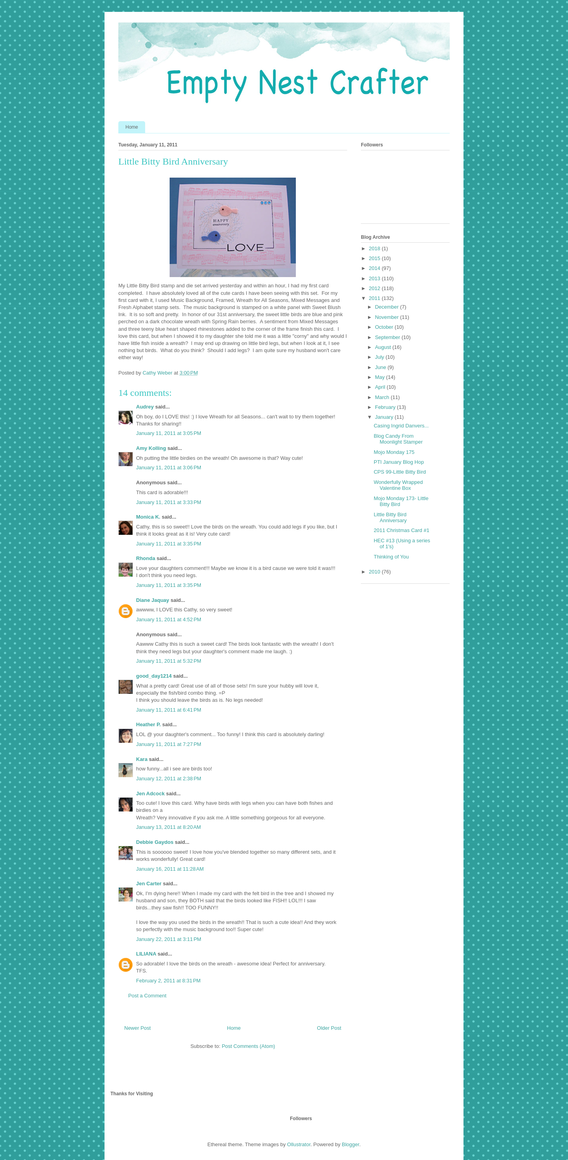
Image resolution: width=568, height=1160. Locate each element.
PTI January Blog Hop (399, 462)
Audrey (145, 407)
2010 (375, 572)
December (387, 307)
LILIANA (146, 954)
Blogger (350, 1144)
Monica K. (148, 517)
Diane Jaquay (152, 600)
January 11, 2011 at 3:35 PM (168, 544)
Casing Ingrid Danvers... (401, 426)
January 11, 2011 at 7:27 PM (168, 744)
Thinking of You (391, 557)
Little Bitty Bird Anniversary (390, 518)
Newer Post (137, 1028)
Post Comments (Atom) (248, 1046)
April (381, 387)
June (381, 367)
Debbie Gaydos (155, 842)
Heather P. (148, 724)
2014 (375, 268)
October (385, 327)
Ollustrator (298, 1144)
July (380, 357)
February (386, 407)
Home (131, 127)
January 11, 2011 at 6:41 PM (168, 710)
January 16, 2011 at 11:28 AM (170, 869)
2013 (375, 278)
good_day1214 (154, 676)
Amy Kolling (151, 448)
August (383, 347)
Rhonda (145, 558)
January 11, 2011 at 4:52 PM (168, 619)
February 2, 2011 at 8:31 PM (168, 981)
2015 (375, 258)
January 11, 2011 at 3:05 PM (168, 433)
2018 (375, 248)
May (380, 377)
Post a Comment (147, 996)
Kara (142, 759)
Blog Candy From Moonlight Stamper (398, 439)
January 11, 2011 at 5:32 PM (168, 661)
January (385, 417)
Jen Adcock (150, 793)
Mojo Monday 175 (394, 452)
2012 (375, 288)
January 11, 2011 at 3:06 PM (168, 467)
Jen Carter (148, 883)
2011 (375, 298)
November (387, 317)
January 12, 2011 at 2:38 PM (168, 778)
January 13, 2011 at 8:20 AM (168, 827)
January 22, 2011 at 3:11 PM (168, 939)
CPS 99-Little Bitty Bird (400, 472)
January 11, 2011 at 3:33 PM (168, 502)
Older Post (329, 1028)
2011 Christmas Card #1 (401, 530)
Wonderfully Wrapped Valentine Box (398, 485)
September (388, 337)
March (383, 397)
